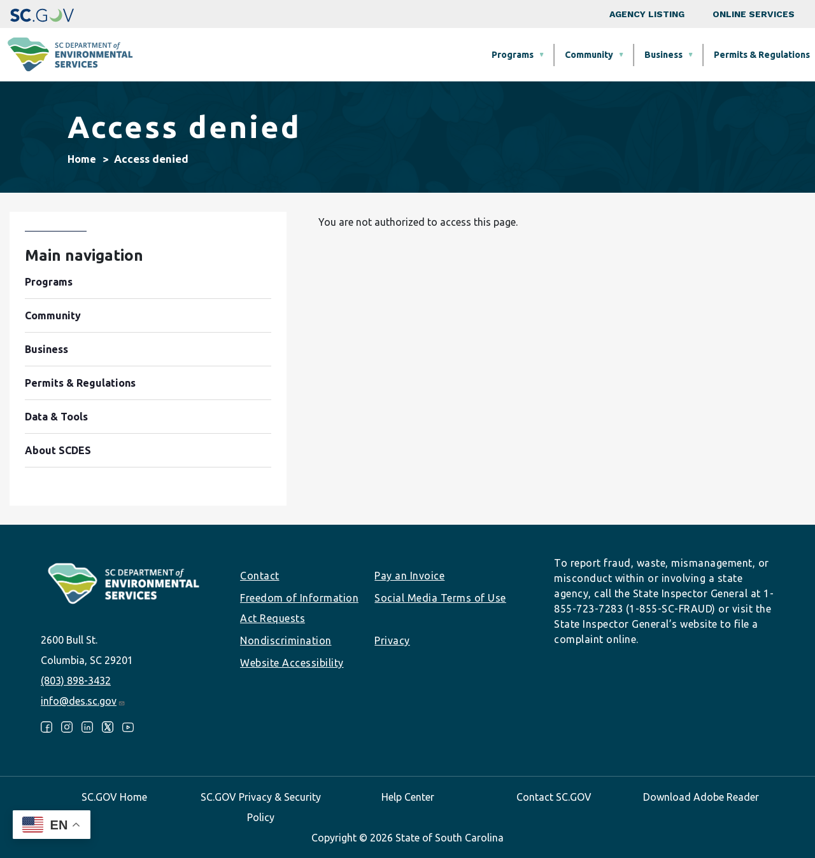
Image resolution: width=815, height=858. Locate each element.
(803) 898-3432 (76, 680)
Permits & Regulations (546, 55)
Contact (260, 575)
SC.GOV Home (114, 797)
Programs (297, 55)
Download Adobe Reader (701, 797)
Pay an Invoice (409, 575)
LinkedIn (87, 727)
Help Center (407, 797)
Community (373, 55)
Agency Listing (646, 14)
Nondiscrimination (286, 640)
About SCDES (741, 55)
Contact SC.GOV (554, 797)
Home (81, 159)
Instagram (67, 727)
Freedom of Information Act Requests (299, 608)
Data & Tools (653, 55)
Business (448, 55)
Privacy (392, 640)
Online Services (753, 14)
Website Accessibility (292, 662)
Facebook (46, 727)
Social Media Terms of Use (440, 598)
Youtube (128, 727)
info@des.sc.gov (83, 701)
